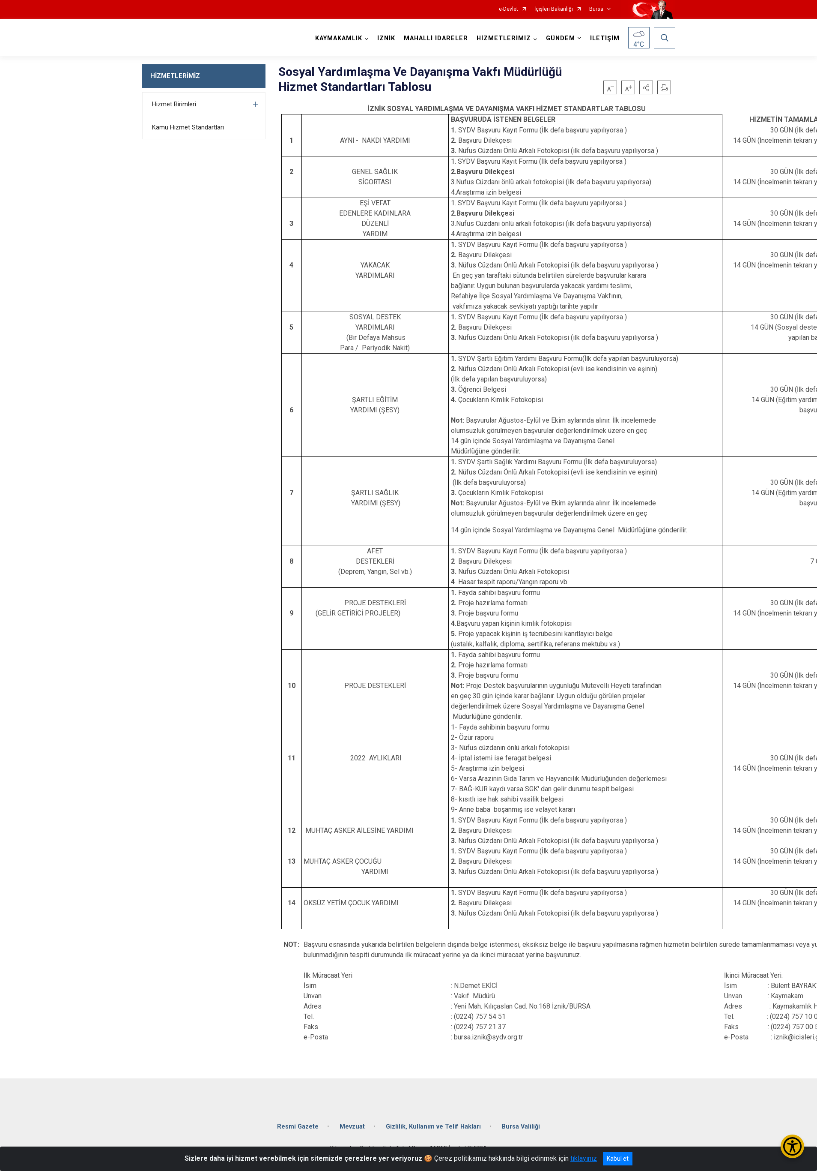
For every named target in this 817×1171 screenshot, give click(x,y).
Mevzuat (352, 1126)
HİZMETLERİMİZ (175, 76)
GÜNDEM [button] (560, 38)
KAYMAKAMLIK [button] (338, 38)
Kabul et (618, 1158)
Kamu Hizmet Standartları (188, 127)
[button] (646, 87)
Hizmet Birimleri (174, 104)
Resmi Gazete (298, 1126)
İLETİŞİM (605, 38)
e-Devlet (508, 9)
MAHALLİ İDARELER (436, 38)
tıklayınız (583, 1158)
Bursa (596, 9)
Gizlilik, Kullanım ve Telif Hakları (433, 1126)
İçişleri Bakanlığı (553, 9)
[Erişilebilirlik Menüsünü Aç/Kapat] (792, 1146)
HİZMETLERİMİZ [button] (504, 38)
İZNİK (386, 38)
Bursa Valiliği (521, 1126)
